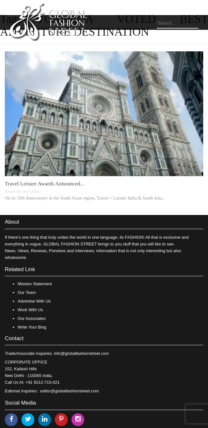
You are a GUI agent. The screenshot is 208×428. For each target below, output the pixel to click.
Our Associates (32, 318)
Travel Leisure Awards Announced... (44, 184)
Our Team (27, 292)
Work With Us (30, 309)
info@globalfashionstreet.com (81, 353)
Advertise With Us (34, 301)
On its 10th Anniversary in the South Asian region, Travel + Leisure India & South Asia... (85, 198)
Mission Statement (35, 283)
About (12, 222)
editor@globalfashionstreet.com (69, 391)
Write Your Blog (32, 327)
